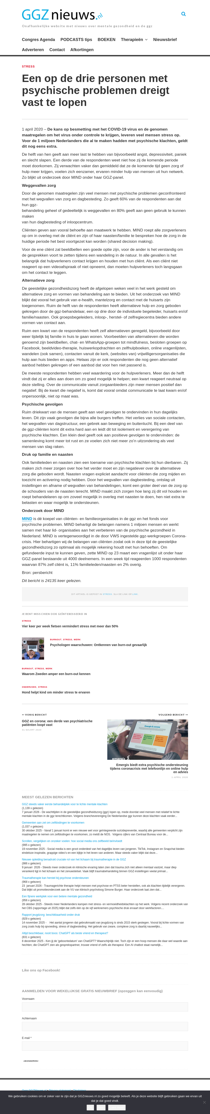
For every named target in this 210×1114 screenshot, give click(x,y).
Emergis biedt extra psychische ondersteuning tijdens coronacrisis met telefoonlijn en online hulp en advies (149, 768)
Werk (77, 640)
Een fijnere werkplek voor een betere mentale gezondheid (57, 896)
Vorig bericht (36, 714)
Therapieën (132, 39)
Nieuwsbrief (165, 39)
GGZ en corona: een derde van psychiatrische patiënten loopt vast (57, 722)
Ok (90, 1107)
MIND (27, 518)
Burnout (56, 640)
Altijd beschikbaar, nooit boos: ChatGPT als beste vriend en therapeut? (65, 933)
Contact (57, 49)
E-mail (27, 1038)
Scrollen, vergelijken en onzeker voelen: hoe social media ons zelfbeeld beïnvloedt (72, 841)
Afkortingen (82, 49)
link (135, 594)
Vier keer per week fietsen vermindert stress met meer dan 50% (70, 626)
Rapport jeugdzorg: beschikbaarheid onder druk (51, 914)
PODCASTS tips (76, 39)
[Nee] (204, 1102)
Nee (101, 1107)
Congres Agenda (38, 39)
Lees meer (117, 1107)
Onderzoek (29, 687)
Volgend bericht (172, 714)
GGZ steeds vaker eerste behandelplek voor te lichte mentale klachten (65, 804)
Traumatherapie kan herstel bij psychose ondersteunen (55, 878)
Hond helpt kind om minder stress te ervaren (56, 692)
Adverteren (33, 49)
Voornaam (28, 998)
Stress (28, 66)
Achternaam (29, 1018)
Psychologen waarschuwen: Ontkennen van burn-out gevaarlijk (98, 645)
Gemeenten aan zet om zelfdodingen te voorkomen (53, 822)
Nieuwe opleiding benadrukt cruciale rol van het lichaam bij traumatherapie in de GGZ (74, 859)
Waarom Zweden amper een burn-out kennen (56, 674)
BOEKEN (106, 39)
